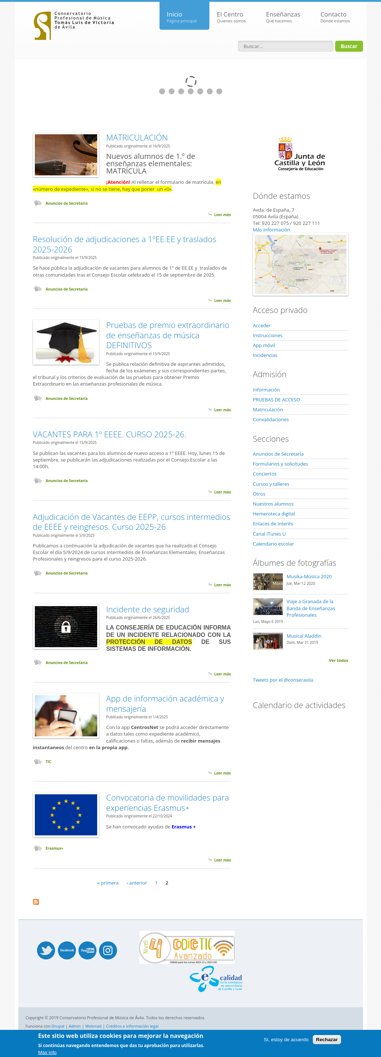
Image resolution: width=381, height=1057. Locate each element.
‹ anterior (137, 882)
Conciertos (265, 473)
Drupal (58, 1026)
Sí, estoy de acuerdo (286, 1039)
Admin (75, 1026)
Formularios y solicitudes (280, 463)
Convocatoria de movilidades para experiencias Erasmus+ (167, 802)
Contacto (335, 17)
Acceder (262, 325)
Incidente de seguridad (147, 609)
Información (266, 389)
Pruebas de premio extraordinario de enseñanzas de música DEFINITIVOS (168, 334)
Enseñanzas (283, 17)
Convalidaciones (271, 419)
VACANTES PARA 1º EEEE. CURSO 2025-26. (110, 434)
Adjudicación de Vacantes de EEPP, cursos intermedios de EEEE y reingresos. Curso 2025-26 (131, 521)
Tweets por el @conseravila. (284, 680)
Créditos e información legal (132, 1026)
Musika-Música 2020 (309, 576)
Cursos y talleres (271, 484)
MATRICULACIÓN (137, 137)
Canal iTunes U (269, 534)
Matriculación (268, 409)
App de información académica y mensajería (165, 703)
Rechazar (327, 1039)
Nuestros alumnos (273, 503)
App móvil (264, 345)
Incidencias (265, 355)
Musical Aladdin (304, 636)
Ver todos (338, 660)
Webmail (93, 1026)
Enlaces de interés (273, 523)
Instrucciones (268, 335)
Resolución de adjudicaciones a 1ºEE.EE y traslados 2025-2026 (124, 244)
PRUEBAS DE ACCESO (276, 399)
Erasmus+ (54, 848)
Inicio (182, 17)
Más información (271, 229)
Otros (259, 494)
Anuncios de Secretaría (67, 203)
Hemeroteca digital (274, 513)
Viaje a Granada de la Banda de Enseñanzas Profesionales (311, 608)
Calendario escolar (273, 543)
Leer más (222, 214)
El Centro (231, 17)
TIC (48, 761)
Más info (47, 1052)
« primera (107, 882)
